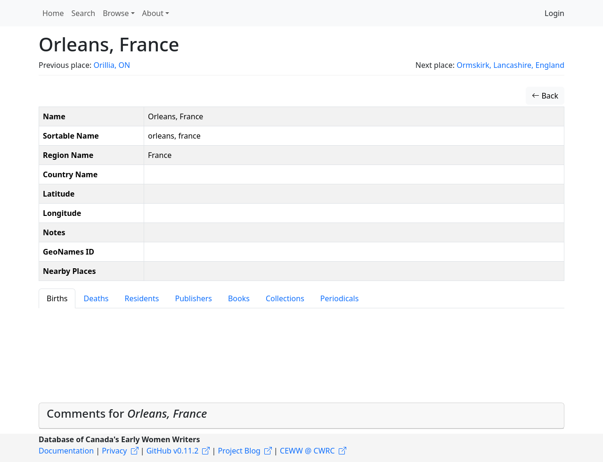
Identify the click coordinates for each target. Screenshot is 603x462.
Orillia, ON (111, 65)
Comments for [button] (127, 413)
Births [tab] (57, 298)
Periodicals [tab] (339, 298)
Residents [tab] (141, 298)
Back (545, 96)
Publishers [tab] (193, 298)
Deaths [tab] (95, 298)
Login (554, 13)
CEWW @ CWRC (307, 451)
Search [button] (84, 13)
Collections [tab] (285, 298)
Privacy (114, 451)
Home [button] (53, 13)
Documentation (66, 451)
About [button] (152, 13)
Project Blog (239, 451)
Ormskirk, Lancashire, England (510, 65)
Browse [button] (116, 13)
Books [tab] (239, 298)
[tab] (301, 416)
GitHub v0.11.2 (173, 451)
